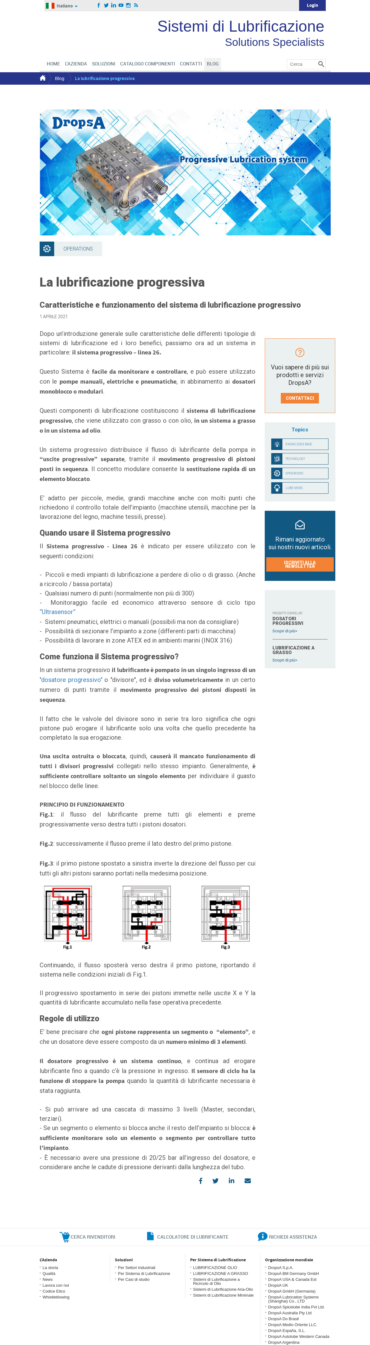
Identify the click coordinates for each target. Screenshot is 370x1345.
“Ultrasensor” (58, 612)
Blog (59, 78)
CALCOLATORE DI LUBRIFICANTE (193, 1237)
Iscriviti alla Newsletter (300, 564)
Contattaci (300, 398)
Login (312, 5)
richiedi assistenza (293, 1237)
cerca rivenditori (93, 1237)
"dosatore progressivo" (71, 680)
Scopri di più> (284, 631)
